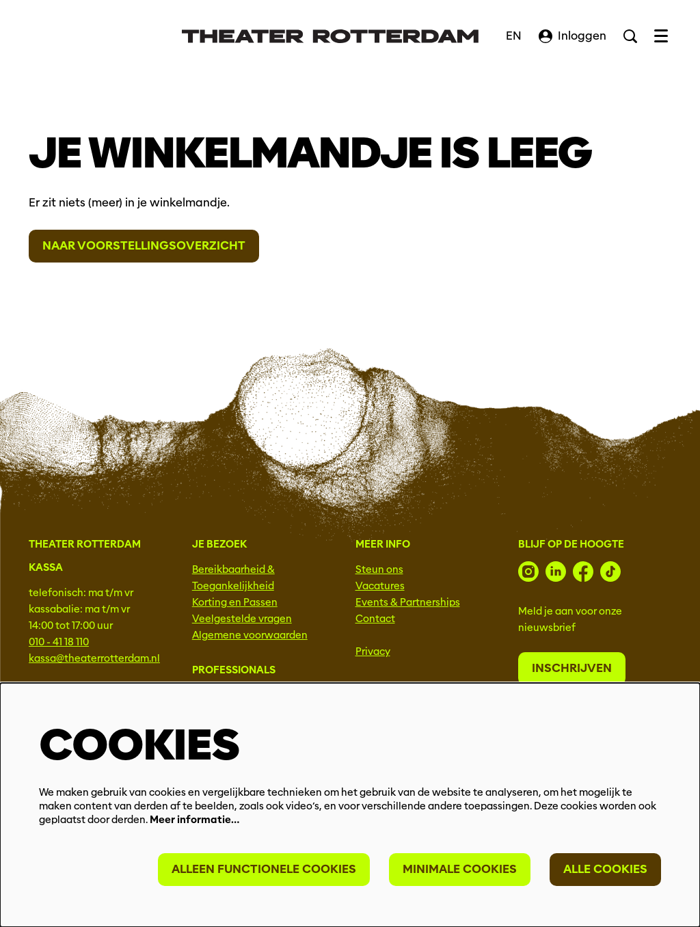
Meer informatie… (194, 820)
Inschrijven (572, 668)
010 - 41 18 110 (59, 642)
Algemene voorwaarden (250, 635)
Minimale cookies (460, 869)
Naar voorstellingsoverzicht (143, 246)
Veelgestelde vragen (242, 619)
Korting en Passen (235, 602)
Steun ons (379, 569)
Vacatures (380, 586)
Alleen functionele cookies (264, 869)
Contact (375, 619)
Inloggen (572, 36)
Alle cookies (605, 869)
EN (514, 36)
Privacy (372, 651)
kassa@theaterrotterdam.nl (94, 658)
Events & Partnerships (407, 602)
